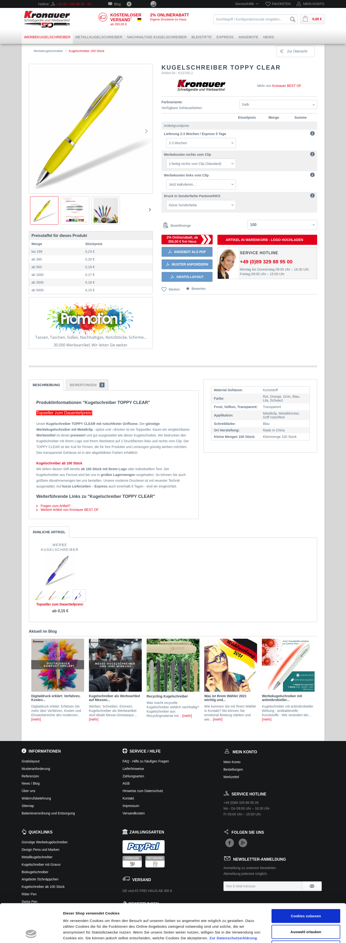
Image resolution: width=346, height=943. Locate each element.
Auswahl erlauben (305, 896)
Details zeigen (255, 933)
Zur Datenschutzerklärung (233, 902)
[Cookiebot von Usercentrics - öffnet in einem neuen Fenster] (31, 933)
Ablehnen (306, 911)
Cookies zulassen (306, 880)
